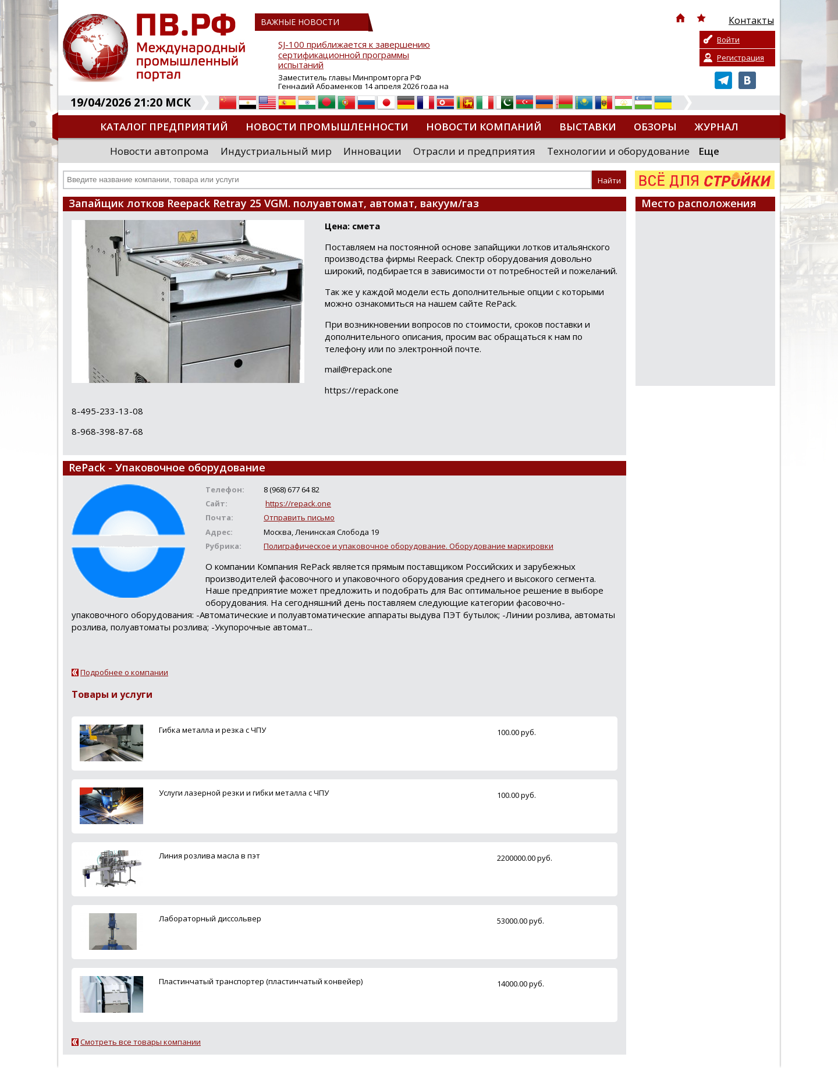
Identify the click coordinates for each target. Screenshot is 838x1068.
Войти (728, 39)
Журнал (716, 126)
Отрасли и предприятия (474, 151)
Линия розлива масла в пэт (209, 855)
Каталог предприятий (164, 126)
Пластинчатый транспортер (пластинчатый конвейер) (261, 981)
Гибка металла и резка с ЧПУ (212, 730)
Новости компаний (484, 126)
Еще (708, 151)
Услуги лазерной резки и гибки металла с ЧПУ (244, 792)
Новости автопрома (159, 151)
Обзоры (655, 126)
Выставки (587, 126)
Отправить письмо (299, 517)
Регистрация (740, 57)
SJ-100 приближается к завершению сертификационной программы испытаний (354, 55)
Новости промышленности (327, 126)
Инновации (372, 151)
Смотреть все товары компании (140, 1042)
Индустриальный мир (276, 151)
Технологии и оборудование (618, 151)
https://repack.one (298, 503)
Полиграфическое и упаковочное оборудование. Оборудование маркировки (408, 546)
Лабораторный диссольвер (210, 918)
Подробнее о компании (124, 672)
